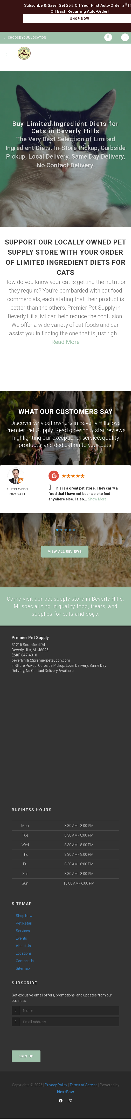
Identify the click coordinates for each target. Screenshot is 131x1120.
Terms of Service (84, 1086)
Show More (97, 499)
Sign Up (26, 1058)
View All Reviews (65, 551)
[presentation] (39, 1037)
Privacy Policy (56, 1086)
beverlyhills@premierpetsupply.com (41, 662)
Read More (65, 342)
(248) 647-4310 (24, 656)
